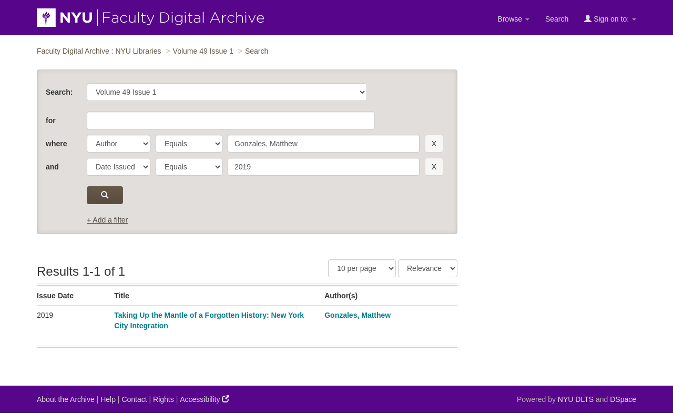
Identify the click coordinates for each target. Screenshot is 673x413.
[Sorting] (427, 268)
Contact (134, 399)
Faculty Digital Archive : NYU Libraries (99, 51)
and (52, 167)
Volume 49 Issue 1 (203, 51)
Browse (513, 19)
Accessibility (204, 399)
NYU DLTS (576, 399)
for (51, 120)
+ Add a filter (107, 220)
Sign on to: (610, 18)
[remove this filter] (434, 144)
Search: (59, 92)
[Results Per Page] (362, 268)
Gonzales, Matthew (357, 315)
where (56, 143)
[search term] (324, 144)
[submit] (105, 195)
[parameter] (118, 144)
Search (556, 19)
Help (108, 399)
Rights (163, 399)
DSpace (623, 399)
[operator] (189, 144)
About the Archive (66, 399)
